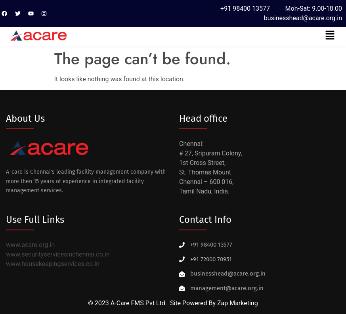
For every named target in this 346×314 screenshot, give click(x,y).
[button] (330, 35)
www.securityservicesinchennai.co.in (58, 254)
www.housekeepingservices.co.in (52, 264)
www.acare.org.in (30, 245)
